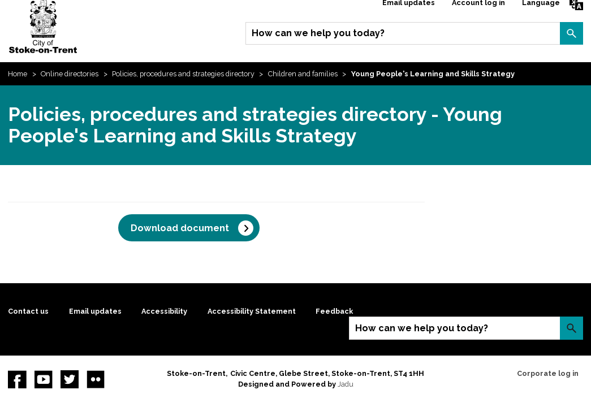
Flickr (96, 379)
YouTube (43, 379)
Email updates (95, 311)
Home (17, 74)
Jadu (345, 384)
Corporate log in (548, 373)
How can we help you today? (318, 33)
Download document (180, 228)
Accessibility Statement (252, 311)
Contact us (28, 311)
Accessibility (164, 311)
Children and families (303, 74)
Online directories (69, 74)
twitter (70, 379)
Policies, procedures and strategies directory (183, 74)
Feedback (334, 311)
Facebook (17, 379)
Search (571, 33)
